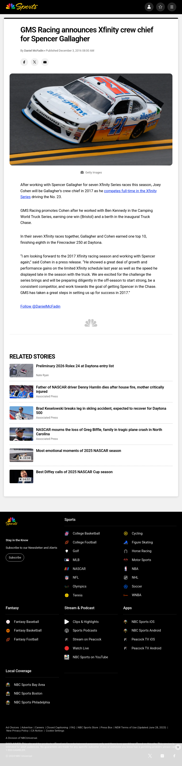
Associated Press (47, 396)
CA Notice (37, 730)
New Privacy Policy (17, 730)
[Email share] (45, 62)
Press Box (106, 727)
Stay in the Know (17, 540)
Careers (39, 727)
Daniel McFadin (34, 50)
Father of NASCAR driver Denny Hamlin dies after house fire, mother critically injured (100, 389)
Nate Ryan (42, 375)
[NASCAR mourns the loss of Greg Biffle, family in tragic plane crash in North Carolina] (21, 434)
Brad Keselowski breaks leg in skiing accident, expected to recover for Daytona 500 (101, 410)
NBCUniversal (29, 738)
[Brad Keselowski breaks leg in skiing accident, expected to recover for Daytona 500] (21, 413)
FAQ (72, 727)
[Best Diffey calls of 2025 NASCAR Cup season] (21, 476)
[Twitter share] (34, 62)
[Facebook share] (24, 62)
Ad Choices (12, 727)
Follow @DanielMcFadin (40, 306)
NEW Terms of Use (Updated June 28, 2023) (140, 727)
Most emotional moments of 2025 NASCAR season (78, 451)
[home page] (22, 7)
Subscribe (15, 557)
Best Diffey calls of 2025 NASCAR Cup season (74, 472)
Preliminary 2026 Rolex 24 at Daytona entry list (75, 366)
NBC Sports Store (88, 727)
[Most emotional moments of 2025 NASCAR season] (21, 455)
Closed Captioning (57, 727)
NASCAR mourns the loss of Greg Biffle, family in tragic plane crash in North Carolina (99, 432)
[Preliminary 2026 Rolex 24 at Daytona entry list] (21, 370)
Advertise (27, 727)
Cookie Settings (55, 730)
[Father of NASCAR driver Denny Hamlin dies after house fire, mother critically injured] (21, 392)
